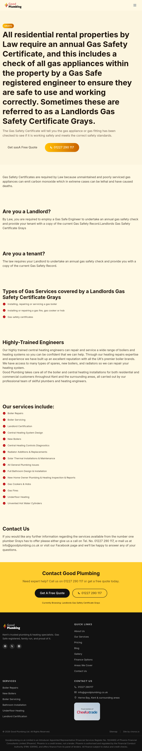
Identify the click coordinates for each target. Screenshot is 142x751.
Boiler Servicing (11, 699)
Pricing (78, 642)
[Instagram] (19, 646)
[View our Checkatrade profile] (87, 712)
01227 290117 (83, 686)
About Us (79, 631)
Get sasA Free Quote (22, 147)
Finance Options (83, 659)
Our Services (81, 636)
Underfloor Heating (13, 710)
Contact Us (80, 671)
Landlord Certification (15, 716)
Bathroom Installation (14, 704)
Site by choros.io (131, 731)
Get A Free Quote (52, 593)
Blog (76, 648)
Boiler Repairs (10, 687)
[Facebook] (5, 646)
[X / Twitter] (12, 646)
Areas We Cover (83, 665)
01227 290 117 (62, 147)
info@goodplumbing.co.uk (91, 692)
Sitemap (113, 731)
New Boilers (9, 693)
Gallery (78, 653)
